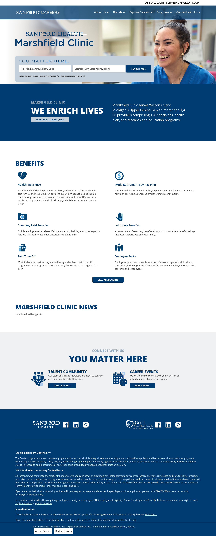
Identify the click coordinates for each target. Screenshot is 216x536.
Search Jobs (138, 68)
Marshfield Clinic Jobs (50, 119)
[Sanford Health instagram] (85, 424)
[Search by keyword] (45, 69)
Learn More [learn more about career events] (142, 385)
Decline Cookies (63, 531)
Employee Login (154, 2)
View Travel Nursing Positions (39, 76)
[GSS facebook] (158, 425)
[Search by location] (98, 69)
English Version (23, 503)
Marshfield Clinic (73, 76)
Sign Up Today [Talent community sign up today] (62, 385)
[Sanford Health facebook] (65, 425)
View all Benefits (108, 279)
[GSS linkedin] (168, 425)
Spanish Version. (43, 503)
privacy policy (127, 526)
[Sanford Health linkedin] (76, 425)
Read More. (151, 514)
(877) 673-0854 (161, 491)
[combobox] (45, 69)
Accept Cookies (43, 531)
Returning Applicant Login (182, 2)
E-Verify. (152, 500)
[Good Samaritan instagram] (178, 424)
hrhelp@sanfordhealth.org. (29, 494)
